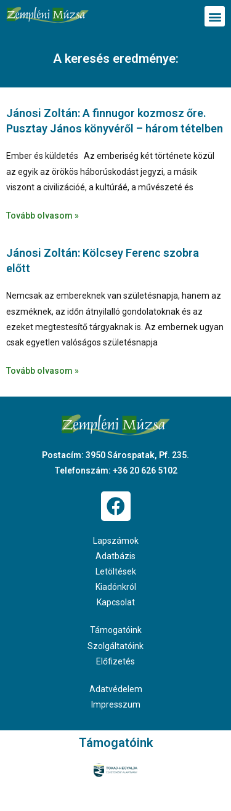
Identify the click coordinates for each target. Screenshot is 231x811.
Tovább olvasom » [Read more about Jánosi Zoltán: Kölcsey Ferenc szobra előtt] (42, 371)
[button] (215, 16)
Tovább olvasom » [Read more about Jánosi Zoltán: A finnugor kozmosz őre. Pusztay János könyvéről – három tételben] (42, 215)
